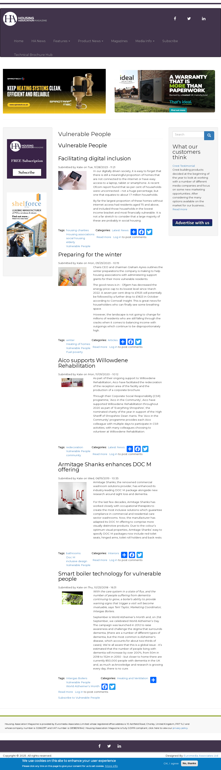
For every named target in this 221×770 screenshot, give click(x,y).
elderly (70, 242)
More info (111, 766)
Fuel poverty (74, 351)
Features (61, 41)
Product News (90, 41)
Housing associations (80, 234)
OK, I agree (171, 763)
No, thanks (189, 763)
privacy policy (180, 728)
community (73, 455)
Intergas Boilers (76, 678)
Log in (117, 237)
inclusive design (76, 561)
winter (70, 340)
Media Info (144, 41)
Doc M (70, 557)
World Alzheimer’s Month (83, 686)
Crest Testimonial (183, 165)
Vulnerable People (78, 246)
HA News (38, 41)
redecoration (74, 447)
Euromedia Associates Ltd (201, 755)
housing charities (77, 230)
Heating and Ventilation (132, 678)
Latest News (120, 230)
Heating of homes (78, 344)
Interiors (113, 553)
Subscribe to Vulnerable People (79, 697)
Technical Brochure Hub (33, 55)
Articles (113, 340)
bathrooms (73, 553)
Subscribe (170, 41)
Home (18, 41)
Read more (103, 237)
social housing (75, 238)
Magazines (119, 41)
